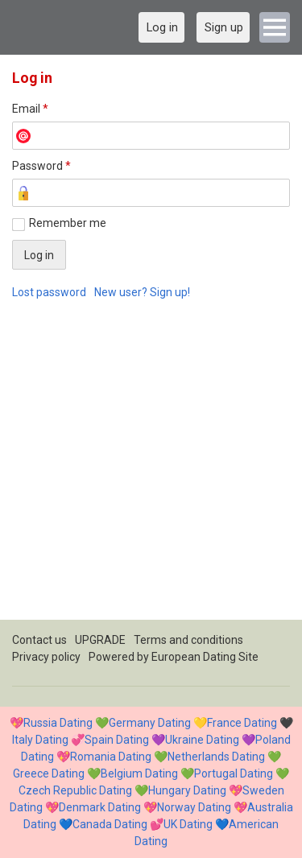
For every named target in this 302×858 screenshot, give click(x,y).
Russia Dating (58, 722)
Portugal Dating (233, 773)
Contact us (39, 639)
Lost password (49, 292)
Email (30, 108)
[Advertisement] (151, 469)
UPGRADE (100, 639)
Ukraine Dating (202, 739)
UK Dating (188, 824)
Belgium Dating (139, 773)
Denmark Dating (100, 807)
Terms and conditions (188, 639)
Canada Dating (109, 824)
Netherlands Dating (216, 756)
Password (41, 165)
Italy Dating (40, 739)
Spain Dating (117, 739)
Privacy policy (46, 656)
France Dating (242, 722)
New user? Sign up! (142, 292)
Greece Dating (49, 773)
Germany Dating (150, 722)
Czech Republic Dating (75, 790)
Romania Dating (110, 756)
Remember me (67, 223)
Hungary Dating (187, 790)
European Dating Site (205, 656)
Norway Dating (194, 807)
